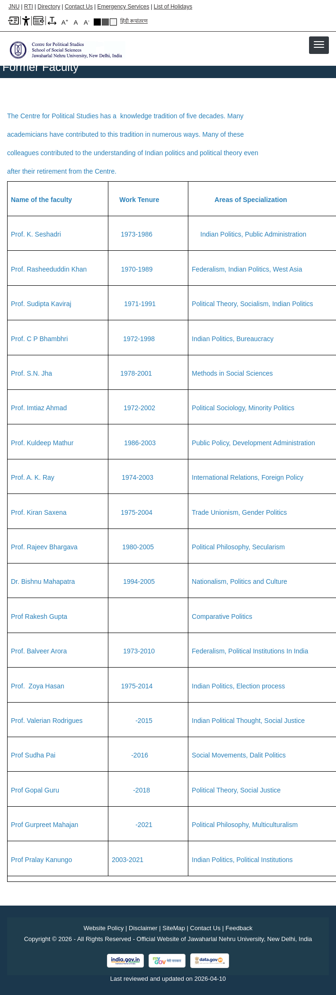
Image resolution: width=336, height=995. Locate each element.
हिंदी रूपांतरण (134, 21)
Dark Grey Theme (105, 22)
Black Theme (97, 22)
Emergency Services (123, 6)
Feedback (239, 928)
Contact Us (79, 6)
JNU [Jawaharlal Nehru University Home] (14, 6)
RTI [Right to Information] (28, 6)
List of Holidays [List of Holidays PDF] (173, 6)
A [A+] (65, 22)
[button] (319, 44)
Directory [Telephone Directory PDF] (48, 6)
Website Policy (103, 928)
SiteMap (173, 928)
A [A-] (86, 22)
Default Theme (113, 22)
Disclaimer (143, 928)
